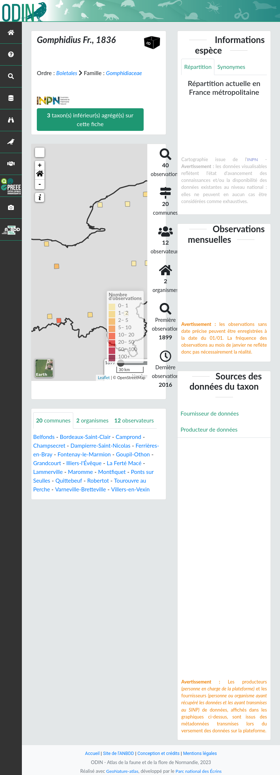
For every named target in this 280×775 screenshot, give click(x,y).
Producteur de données (210, 430)
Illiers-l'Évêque (108, 471)
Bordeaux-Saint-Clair (87, 445)
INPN (252, 160)
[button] (39, 183)
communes (54, 429)
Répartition (198, 66)
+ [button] (40, 174)
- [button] (40, 193)
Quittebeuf (95, 489)
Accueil (89, 753)
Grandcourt (69, 471)
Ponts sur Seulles (54, 489)
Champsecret (50, 454)
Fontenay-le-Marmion (111, 463)
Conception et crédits (159, 753)
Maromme (102, 480)
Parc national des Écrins (199, 771)
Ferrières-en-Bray (55, 463)
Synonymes (233, 66)
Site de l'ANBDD (117, 753)
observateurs (138, 429)
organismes (95, 429)
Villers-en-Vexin (53, 506)
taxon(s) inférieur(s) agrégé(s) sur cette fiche (90, 128)
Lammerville (67, 480)
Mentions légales (202, 753)
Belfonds (44, 445)
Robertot (125, 489)
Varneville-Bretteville (117, 498)
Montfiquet (134, 480)
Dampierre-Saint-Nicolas (103, 454)
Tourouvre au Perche (59, 498)
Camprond (132, 445)
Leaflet (104, 386)
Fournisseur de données (210, 413)
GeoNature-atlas (121, 771)
